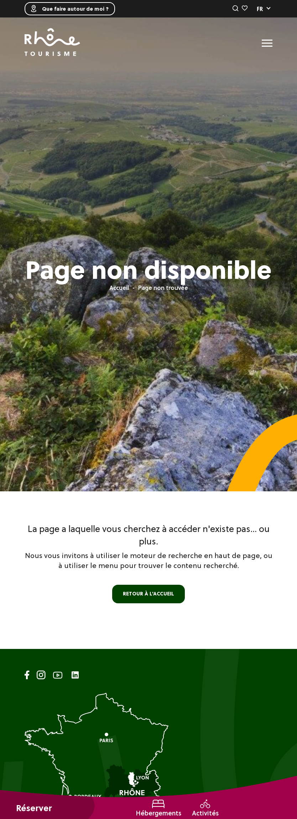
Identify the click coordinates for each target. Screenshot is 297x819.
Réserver (34, 808)
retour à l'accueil (148, 593)
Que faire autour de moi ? (70, 8)
